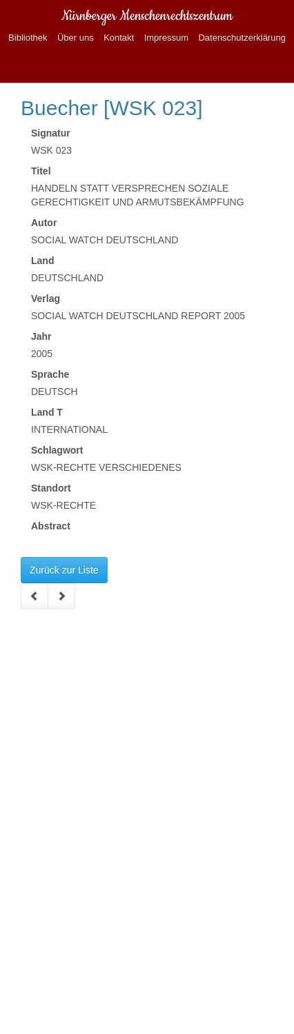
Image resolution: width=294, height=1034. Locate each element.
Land (42, 260)
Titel (41, 170)
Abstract (50, 525)
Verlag (45, 298)
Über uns (75, 37)
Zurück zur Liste (64, 570)
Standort (51, 488)
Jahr (41, 336)
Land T (47, 412)
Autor (44, 222)
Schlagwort (57, 450)
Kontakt (119, 37)
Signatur (50, 133)
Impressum (166, 37)
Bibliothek (27, 37)
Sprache (50, 374)
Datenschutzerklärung (241, 37)
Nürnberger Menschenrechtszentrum (147, 16)
